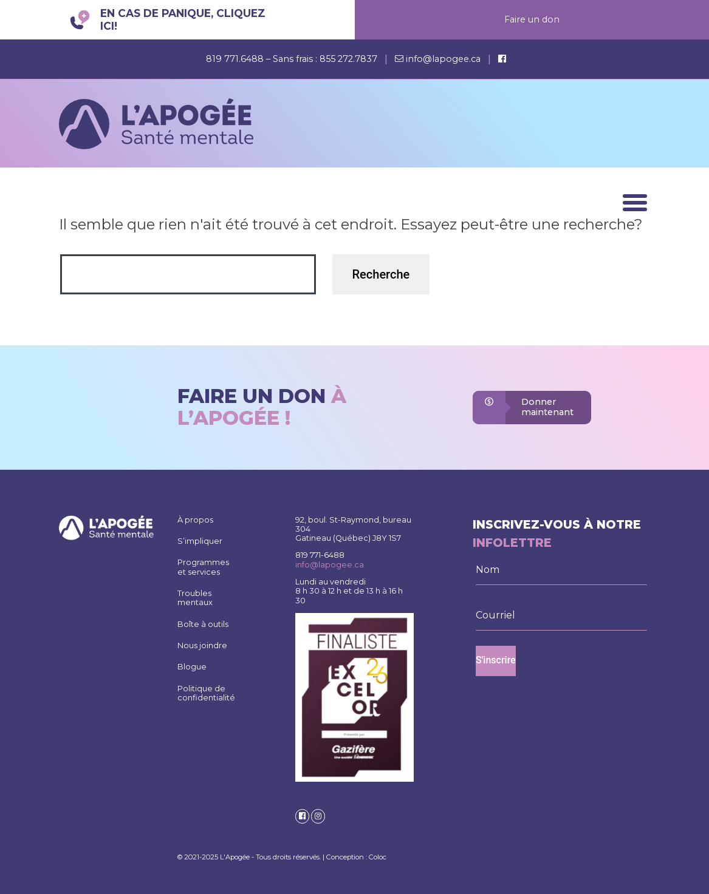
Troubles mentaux (195, 598)
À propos (195, 519)
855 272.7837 (348, 58)
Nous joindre (202, 645)
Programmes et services (203, 567)
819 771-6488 (319, 555)
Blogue (192, 666)
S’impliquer (199, 541)
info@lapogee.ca (443, 58)
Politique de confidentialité (206, 693)
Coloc (377, 857)
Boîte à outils (202, 624)
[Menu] (635, 203)
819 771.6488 (236, 58)
